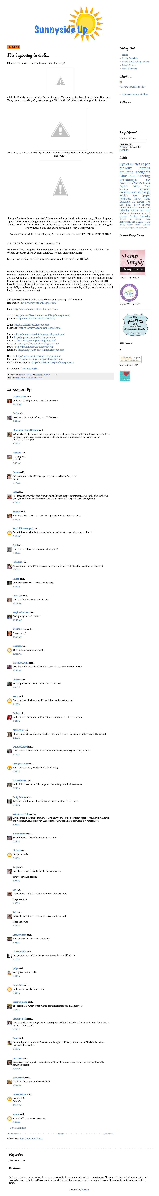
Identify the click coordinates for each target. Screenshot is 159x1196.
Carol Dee (17, 596)
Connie (16, 472)
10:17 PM (17, 1068)
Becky (16, 413)
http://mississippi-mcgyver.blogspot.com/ (41, 359)
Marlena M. (18, 730)
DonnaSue (18, 985)
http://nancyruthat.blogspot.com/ (39, 303)
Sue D (15, 696)
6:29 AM (17, 502)
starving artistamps (135, 178)
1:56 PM (16, 754)
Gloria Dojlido (19, 951)
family (129, 207)
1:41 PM (16, 738)
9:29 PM (16, 1029)
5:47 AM (17, 463)
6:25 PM (16, 841)
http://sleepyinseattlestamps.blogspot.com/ (41, 350)
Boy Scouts (138, 228)
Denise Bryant (20, 1094)
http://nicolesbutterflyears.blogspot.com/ (38, 356)
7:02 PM (16, 880)
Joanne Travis (19, 396)
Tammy (16, 511)
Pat (14, 890)
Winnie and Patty (21, 814)
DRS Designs (137, 222)
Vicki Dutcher (19, 629)
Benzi (15, 1038)
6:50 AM (17, 536)
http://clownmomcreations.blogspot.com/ (36, 309)
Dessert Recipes (129, 68)
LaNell (16, 579)
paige (15, 968)
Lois (15, 492)
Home (61, 1134)
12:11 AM (17, 404)
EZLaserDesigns (127, 228)
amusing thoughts (135, 172)
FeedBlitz (124, 150)
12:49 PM (17, 670)
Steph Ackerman (21, 612)
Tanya (16, 867)
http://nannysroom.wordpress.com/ (36, 318)
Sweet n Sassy (130, 219)
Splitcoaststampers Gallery (135, 94)
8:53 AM (17, 586)
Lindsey (16, 680)
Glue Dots (127, 176)
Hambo (140, 202)
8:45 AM (17, 570)
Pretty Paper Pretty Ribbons (135, 225)
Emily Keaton (19, 797)
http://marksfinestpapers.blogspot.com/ (53, 362)
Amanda (17, 453)
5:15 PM (16, 805)
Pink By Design (141, 192)
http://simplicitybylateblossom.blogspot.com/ (40, 334)
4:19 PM (16, 788)
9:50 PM (16, 1049)
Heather (17, 646)
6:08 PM (16, 824)
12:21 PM (17, 654)
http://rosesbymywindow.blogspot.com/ (40, 328)
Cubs (145, 228)
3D (133, 201)
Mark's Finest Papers (33, 378)
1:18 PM (16, 704)
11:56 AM (17, 637)
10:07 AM (17, 603)
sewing (147, 222)
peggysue (17, 1058)
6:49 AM (17, 519)
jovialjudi (17, 562)
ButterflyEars (19, 780)
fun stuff (145, 210)
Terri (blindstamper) (23, 528)
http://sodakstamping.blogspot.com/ (36, 340)
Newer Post (13, 1134)
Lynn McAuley (20, 747)
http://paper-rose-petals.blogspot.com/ (34, 337)
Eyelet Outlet (130, 164)
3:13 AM (17, 443)
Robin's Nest (129, 195)
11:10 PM (17, 1105)
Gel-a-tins (124, 210)
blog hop (19, 378)
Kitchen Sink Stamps (130, 213)
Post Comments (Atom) (31, 1138)
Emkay (16, 713)
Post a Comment (18, 1128)
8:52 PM (16, 1010)
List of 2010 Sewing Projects (135, 62)
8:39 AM (17, 553)
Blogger (85, 1189)
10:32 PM (17, 1085)
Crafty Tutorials (130, 58)
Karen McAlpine (21, 663)
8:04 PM (16, 942)
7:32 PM (16, 903)
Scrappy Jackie (20, 1002)
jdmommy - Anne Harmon (25, 430)
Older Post (108, 1134)
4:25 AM (17, 1122)
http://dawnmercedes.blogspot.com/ (34, 346)
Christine (17, 850)
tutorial (134, 210)
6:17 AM (17, 483)
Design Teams (128, 65)
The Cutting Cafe (141, 207)
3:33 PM (16, 771)
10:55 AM (17, 620)
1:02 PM (16, 687)
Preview (124, 147)
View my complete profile (132, 87)
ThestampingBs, (29, 368)
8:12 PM (16, 959)
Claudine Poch (20, 1019)
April (15, 545)
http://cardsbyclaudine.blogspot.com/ (39, 343)
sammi (16, 1114)
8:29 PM (16, 976)
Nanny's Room (20, 834)
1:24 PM (16, 721)
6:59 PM (16, 858)
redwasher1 (19, 1078)
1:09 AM (17, 421)
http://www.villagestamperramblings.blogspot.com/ (42, 315)
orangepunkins (20, 764)
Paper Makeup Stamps (135, 166)
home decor (133, 205)
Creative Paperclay (139, 216)
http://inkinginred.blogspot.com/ (32, 325)
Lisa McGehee (19, 935)
